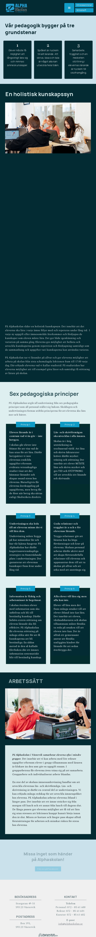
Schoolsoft (81, 10)
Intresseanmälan (84, 5)
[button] (69, 8)
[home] (15, 7)
